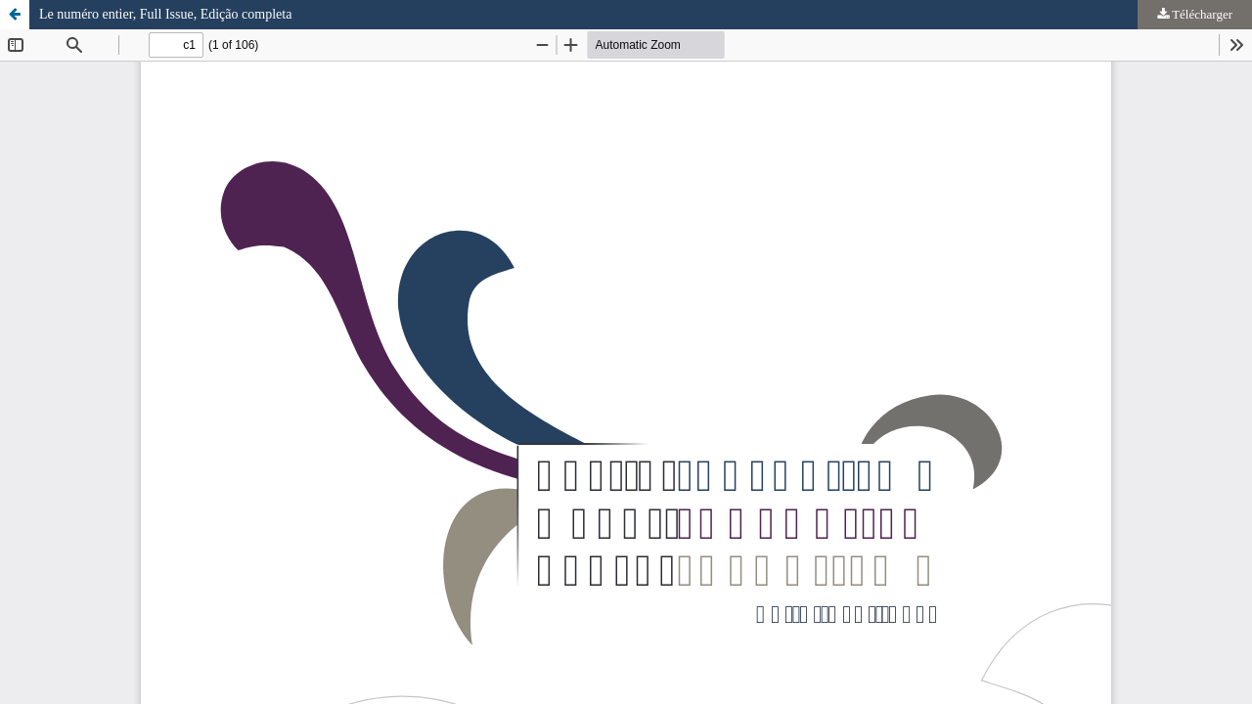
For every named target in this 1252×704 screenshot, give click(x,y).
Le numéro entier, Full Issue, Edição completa (165, 14)
